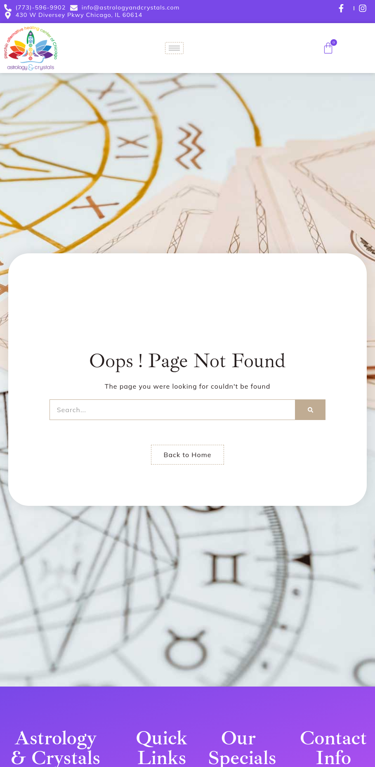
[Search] (310, 409)
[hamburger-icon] (174, 48)
